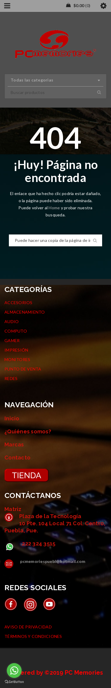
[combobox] (55, 80)
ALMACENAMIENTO (24, 312)
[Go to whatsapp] (14, 670)
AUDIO (11, 321)
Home (55, 207)
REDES (10, 378)
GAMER (12, 340)
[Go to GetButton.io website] (14, 682)
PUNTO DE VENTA (22, 368)
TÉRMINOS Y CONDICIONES (33, 636)
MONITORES (17, 359)
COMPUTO (15, 330)
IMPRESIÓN (16, 349)
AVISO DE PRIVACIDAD (28, 626)
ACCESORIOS (18, 302)
